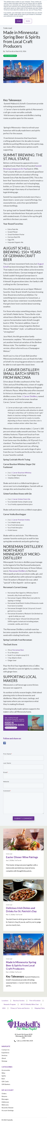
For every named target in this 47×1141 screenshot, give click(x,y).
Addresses (5, 1102)
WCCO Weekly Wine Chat (30, 1004)
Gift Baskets (6, 1084)
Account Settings (8, 1110)
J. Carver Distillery (29, 396)
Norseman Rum (18, 650)
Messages (5, 1099)
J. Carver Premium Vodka (20, 520)
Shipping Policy (40, 1008)
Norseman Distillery (17, 571)
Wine (3, 1073)
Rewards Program (10, 1004)
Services (4, 1055)
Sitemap (4, 1061)
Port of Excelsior (35, 1000)
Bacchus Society (18, 1000)
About (4, 1058)
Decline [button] (28, 21)
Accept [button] (19, 21)
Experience (5, 1052)
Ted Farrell (9, 51)
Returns (4, 1096)
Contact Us (5, 1050)
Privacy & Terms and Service (20, 1008)
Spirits (4, 1076)
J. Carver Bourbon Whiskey (21, 473)
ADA (4, 1008)
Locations (5, 1000)
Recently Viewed (7, 1108)
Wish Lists (5, 1105)
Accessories (6, 1070)
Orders (4, 1093)
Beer (3, 1079)
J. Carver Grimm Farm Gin (20, 499)
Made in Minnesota (10, 55)
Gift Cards (5, 1081)
